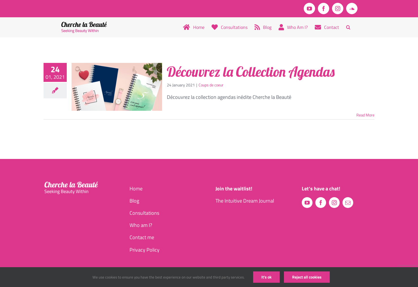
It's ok (266, 277)
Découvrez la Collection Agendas (251, 71)
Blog (134, 201)
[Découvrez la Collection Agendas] (117, 87)
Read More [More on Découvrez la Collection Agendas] (365, 115)
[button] (348, 27)
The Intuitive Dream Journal (245, 201)
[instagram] (334, 202)
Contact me (142, 237)
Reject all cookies (307, 277)
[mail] (347, 202)
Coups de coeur (211, 85)
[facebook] (320, 202)
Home (136, 188)
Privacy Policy (145, 250)
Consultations (144, 213)
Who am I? (141, 225)
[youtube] (307, 202)
